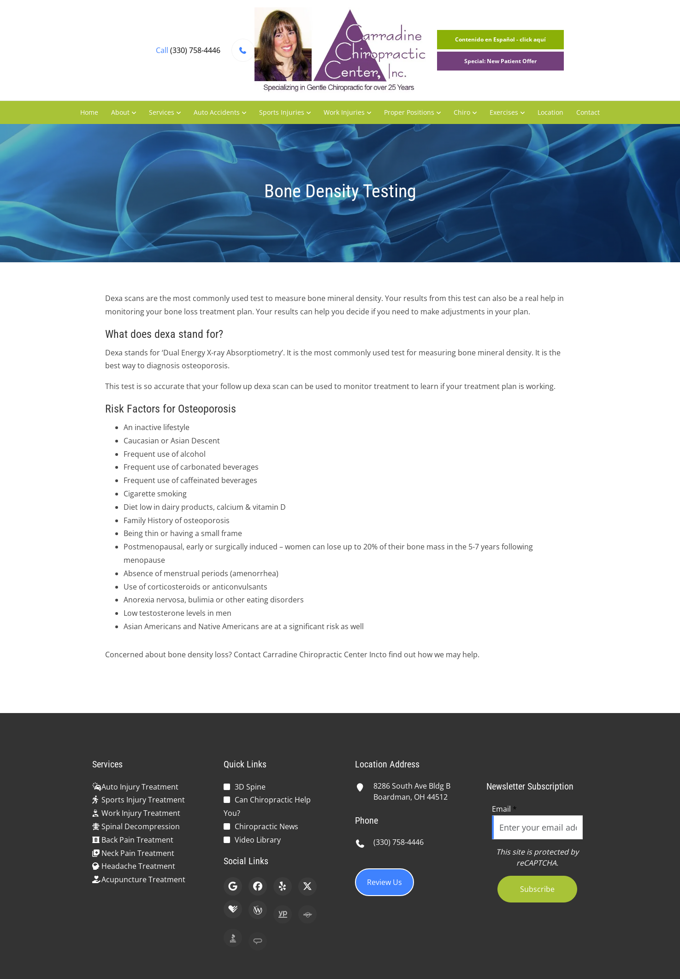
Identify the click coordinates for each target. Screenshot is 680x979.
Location (550, 112)
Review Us (384, 882)
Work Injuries (344, 112)
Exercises (504, 112)
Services (161, 112)
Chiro (462, 112)
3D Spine (250, 787)
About (120, 112)
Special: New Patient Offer (500, 61)
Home (89, 112)
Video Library (258, 840)
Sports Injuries (281, 112)
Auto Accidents (217, 112)
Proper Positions (409, 112)
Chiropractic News (266, 826)
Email (504, 809)
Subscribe (537, 889)
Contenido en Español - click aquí (500, 39)
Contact (588, 112)
